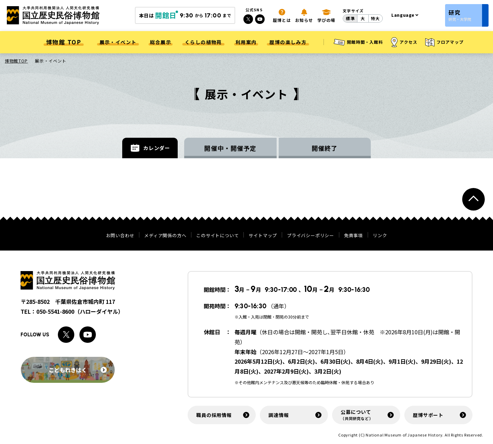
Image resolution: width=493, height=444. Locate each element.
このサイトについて (217, 235)
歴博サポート (428, 415)
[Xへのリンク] (248, 19)
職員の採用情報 (214, 415)
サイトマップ (263, 235)
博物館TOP (16, 61)
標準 (350, 18)
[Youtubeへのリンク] (260, 19)
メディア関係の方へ (165, 235)
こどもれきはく (78, 370)
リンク (380, 235)
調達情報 (278, 415)
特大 (375, 18)
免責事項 (353, 235)
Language (403, 15)
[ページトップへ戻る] (473, 199)
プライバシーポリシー (310, 235)
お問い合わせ (120, 235)
